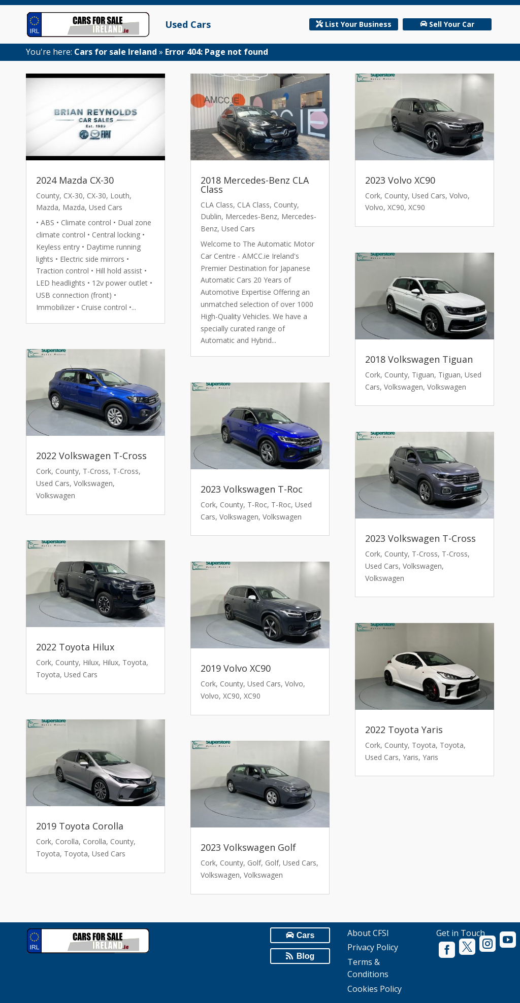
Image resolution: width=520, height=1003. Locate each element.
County (47, 195)
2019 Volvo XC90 (236, 668)
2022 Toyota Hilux (75, 647)
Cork (43, 471)
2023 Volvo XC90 (400, 180)
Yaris (410, 757)
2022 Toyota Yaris (404, 729)
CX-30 (73, 195)
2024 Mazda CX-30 (75, 180)
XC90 (231, 696)
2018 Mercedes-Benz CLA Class (255, 184)
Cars (306, 935)
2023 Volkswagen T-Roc (252, 489)
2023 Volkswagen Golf (248, 847)
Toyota (134, 662)
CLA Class (217, 205)
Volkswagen (93, 483)
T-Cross (96, 471)
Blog (306, 956)
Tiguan (423, 374)
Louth (119, 195)
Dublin (211, 216)
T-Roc (257, 504)
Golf (254, 863)
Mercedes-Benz (251, 216)
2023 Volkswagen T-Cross (420, 538)
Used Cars (188, 24)
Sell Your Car (451, 24)
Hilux (91, 662)
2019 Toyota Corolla (79, 826)
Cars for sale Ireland (115, 51)
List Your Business (358, 24)
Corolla (67, 841)
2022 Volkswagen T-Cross (91, 455)
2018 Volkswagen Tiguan (419, 359)
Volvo (294, 683)
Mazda (47, 207)
